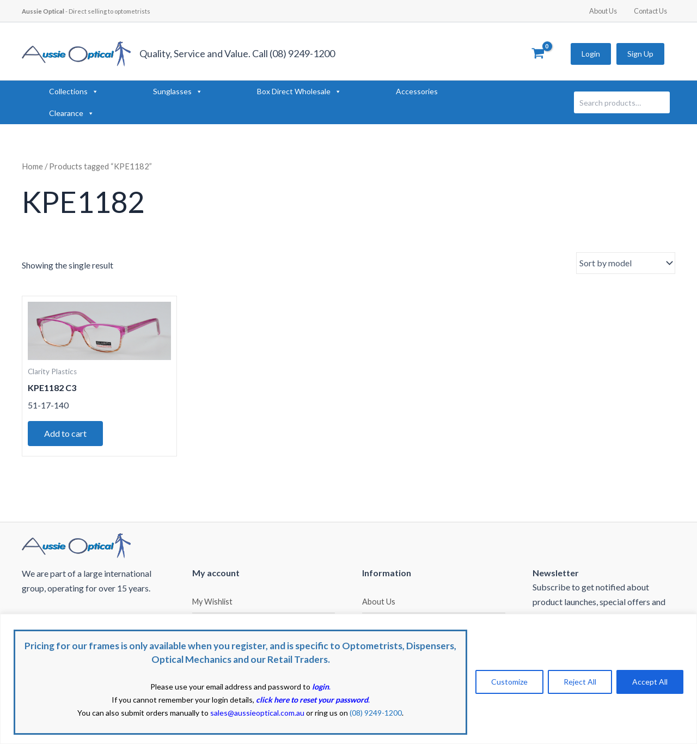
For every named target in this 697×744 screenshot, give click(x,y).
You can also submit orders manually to (190, 712)
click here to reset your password (312, 699)
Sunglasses (178, 91)
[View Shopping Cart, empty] (538, 54)
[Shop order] (625, 263)
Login (591, 53)
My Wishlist (212, 601)
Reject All (580, 681)
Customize (509, 681)
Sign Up (640, 53)
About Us (607, 11)
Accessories (417, 91)
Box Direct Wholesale (299, 91)
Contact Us (651, 11)
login (320, 686)
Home (32, 166)
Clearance (71, 113)
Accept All (650, 681)
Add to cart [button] (65, 433)
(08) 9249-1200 (376, 712)
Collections (74, 91)
